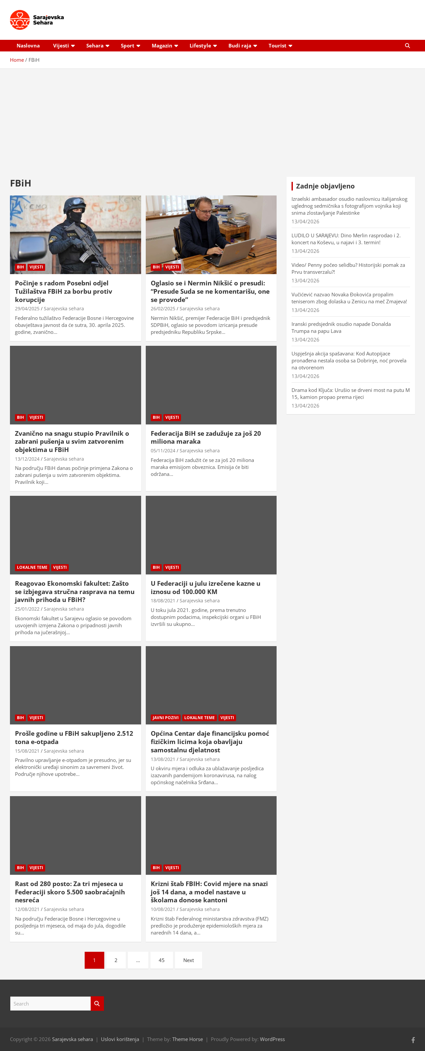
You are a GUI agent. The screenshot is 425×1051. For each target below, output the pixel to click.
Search (97, 1003)
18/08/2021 (163, 600)
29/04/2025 (27, 308)
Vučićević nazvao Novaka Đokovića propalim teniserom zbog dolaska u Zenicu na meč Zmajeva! (349, 298)
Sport (127, 45)
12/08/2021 (27, 909)
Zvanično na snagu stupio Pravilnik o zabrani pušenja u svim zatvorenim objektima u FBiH (72, 441)
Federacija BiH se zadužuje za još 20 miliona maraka (206, 437)
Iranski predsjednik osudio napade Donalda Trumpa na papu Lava (341, 327)
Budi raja (239, 45)
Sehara (95, 45)
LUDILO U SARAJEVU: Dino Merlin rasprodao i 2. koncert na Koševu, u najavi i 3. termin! (346, 239)
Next (188, 960)
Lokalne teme (32, 567)
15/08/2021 (27, 751)
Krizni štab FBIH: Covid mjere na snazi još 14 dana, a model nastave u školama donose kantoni (209, 891)
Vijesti (61, 45)
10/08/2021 (163, 909)
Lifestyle (200, 45)
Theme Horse (187, 1039)
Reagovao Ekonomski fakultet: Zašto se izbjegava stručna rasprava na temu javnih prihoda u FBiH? (74, 591)
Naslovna (28, 45)
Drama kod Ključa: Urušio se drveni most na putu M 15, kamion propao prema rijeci (351, 393)
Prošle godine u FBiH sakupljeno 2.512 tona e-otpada (74, 737)
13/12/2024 (27, 459)
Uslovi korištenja (120, 1039)
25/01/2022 (27, 609)
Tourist (278, 45)
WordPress (272, 1039)
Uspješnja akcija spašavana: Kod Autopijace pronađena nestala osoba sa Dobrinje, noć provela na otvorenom (349, 360)
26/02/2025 (163, 308)
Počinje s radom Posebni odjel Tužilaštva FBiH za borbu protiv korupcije (63, 291)
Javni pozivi (166, 717)
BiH (20, 267)
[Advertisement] (212, 117)
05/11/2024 (163, 450)
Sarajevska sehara (64, 308)
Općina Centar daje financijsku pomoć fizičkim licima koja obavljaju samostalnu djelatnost (210, 741)
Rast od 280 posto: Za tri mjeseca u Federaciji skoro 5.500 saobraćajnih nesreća (70, 891)
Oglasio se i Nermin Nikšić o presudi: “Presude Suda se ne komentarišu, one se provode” (210, 291)
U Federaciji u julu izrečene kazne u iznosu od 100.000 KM (205, 587)
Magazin (162, 45)
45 (162, 960)
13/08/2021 (163, 759)
